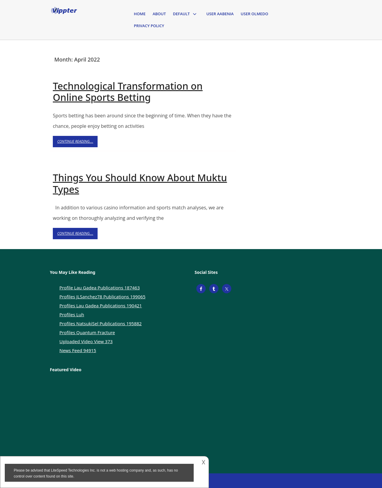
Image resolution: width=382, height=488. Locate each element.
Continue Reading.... (77, 143)
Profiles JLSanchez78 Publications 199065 (102, 297)
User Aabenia (220, 13)
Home (140, 13)
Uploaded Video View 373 (86, 341)
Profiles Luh (71, 314)
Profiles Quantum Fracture (87, 332)
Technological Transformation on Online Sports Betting (128, 91)
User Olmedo (254, 13)
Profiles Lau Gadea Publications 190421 (100, 306)
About (159, 13)
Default (181, 13)
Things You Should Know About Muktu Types (140, 183)
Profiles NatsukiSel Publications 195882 (100, 323)
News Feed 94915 (77, 350)
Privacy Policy (149, 25)
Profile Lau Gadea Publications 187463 (99, 288)
